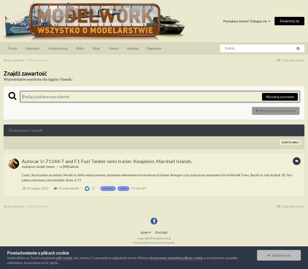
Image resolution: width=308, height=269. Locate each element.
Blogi (96, 48)
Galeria (114, 48)
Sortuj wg (290, 142)
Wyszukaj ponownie (280, 97)
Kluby (80, 48)
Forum (12, 48)
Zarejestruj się (289, 21)
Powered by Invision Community (154, 242)
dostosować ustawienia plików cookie (176, 258)
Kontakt (161, 232)
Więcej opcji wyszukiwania (276, 111)
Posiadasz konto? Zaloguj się (246, 21)
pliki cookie (64, 258)
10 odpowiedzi (66, 188)
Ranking (132, 48)
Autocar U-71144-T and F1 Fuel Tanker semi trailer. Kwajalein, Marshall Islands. (107, 161)
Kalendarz (33, 48)
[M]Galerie (71, 166)
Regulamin (154, 48)
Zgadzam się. (279, 255)
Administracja (58, 48)
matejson (29, 166)
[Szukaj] (246, 48)
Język (145, 232)
